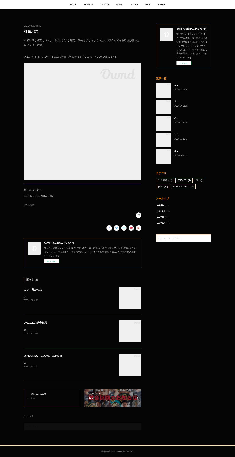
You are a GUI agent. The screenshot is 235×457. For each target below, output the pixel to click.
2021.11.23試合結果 (35, 322)
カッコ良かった (33, 289)
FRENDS (184, 180)
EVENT (120, 4)
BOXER (161, 4)
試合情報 (165, 180)
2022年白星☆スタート (185, 151)
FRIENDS (88, 4)
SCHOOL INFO (183, 186)
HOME (73, 4)
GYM (147, 4)
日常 (163, 186)
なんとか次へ (181, 134)
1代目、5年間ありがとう (186, 85)
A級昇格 (178, 118)
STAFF (134, 4)
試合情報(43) (29, 205)
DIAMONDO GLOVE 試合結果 (43, 355)
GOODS (105, 4)
